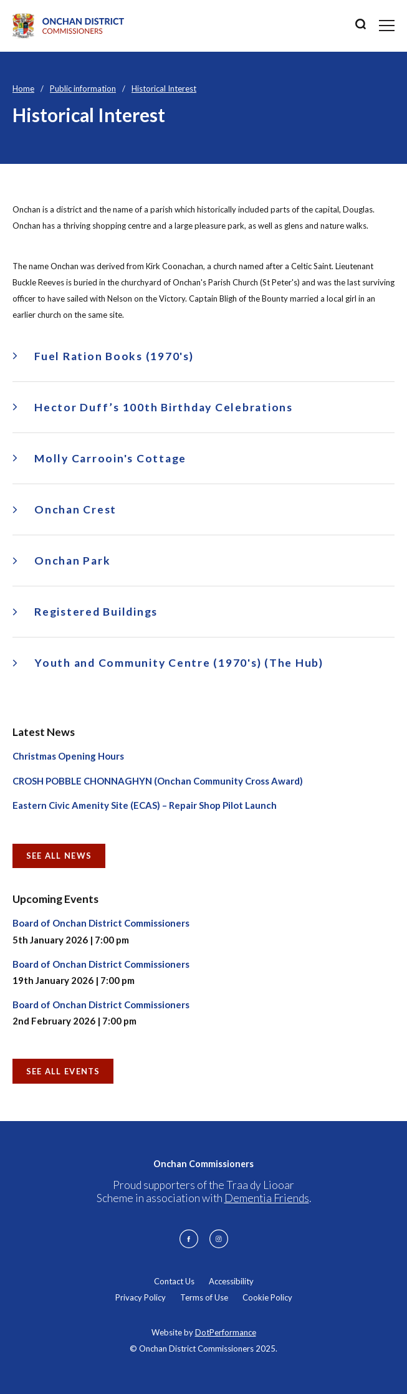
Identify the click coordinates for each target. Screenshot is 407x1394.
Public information (83, 88)
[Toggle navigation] (387, 25)
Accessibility (231, 1281)
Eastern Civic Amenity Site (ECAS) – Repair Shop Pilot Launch (144, 805)
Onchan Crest (75, 509)
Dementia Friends (266, 1198)
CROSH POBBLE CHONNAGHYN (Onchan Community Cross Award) (157, 780)
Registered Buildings (96, 611)
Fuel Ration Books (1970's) (114, 356)
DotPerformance (225, 1332)
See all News (59, 856)
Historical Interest (164, 88)
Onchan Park (72, 560)
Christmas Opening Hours (68, 755)
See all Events (63, 1071)
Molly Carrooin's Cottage (110, 458)
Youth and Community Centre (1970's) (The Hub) (178, 662)
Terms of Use (204, 1297)
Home (23, 88)
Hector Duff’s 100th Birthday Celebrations (163, 407)
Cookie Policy (267, 1297)
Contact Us (174, 1281)
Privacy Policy (140, 1297)
